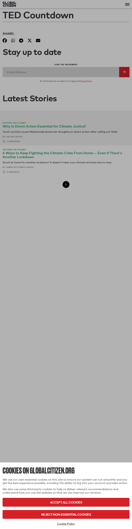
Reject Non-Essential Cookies (66, 514)
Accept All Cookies (66, 502)
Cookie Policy (66, 523)
